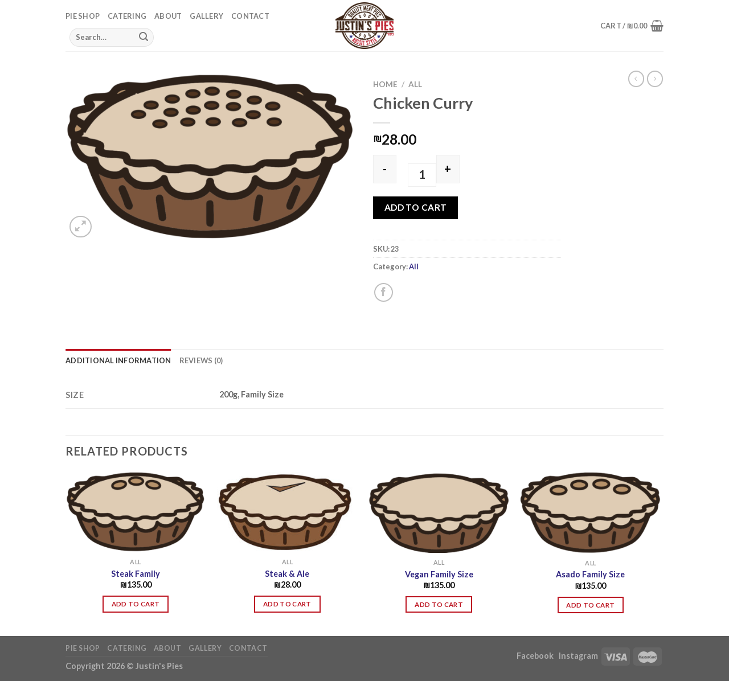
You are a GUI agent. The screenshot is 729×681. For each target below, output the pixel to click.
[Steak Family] (135, 512)
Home (385, 84)
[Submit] (143, 37)
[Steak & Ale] (287, 512)
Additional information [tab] (118, 360)
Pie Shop (82, 15)
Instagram (578, 656)
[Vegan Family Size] (438, 512)
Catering (127, 15)
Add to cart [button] (136, 604)
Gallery (206, 15)
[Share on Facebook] (383, 292)
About (168, 15)
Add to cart (415, 207)
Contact (250, 15)
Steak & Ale (287, 574)
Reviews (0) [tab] (201, 360)
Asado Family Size (590, 574)
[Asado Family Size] (591, 512)
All (415, 84)
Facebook (536, 656)
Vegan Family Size (439, 574)
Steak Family (135, 574)
